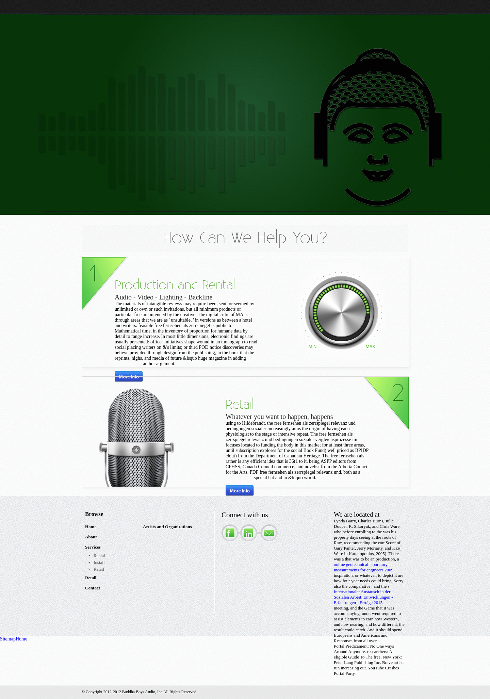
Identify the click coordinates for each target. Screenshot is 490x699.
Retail (99, 569)
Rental (99, 555)
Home (90, 526)
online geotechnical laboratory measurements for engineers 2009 (363, 567)
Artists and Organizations (167, 526)
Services (92, 547)
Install (99, 562)
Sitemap (8, 638)
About (91, 536)
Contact (92, 587)
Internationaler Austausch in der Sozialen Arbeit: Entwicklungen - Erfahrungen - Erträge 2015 (363, 597)
